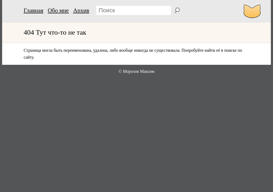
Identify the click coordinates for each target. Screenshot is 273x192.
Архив (81, 10)
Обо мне (58, 10)
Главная (33, 10)
